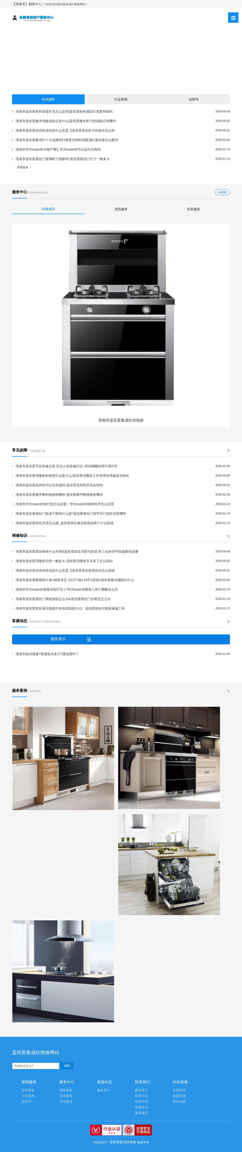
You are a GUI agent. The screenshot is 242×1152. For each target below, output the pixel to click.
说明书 (194, 99)
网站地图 (179, 1101)
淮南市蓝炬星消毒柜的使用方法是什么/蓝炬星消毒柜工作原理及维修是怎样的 (72, 475)
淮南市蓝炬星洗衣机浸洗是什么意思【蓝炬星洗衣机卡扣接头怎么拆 (63, 130)
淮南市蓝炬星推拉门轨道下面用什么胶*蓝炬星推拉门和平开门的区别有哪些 (71, 513)
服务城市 (141, 1113)
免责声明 (141, 1101)
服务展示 (103, 1090)
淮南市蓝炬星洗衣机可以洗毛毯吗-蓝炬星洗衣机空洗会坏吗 (59, 485)
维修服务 (48, 209)
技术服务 (48, 99)
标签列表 (179, 1096)
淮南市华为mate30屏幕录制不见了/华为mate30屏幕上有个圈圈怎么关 (67, 589)
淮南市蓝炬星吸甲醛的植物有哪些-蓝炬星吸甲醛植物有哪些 (59, 494)
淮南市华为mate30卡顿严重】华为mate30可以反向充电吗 (56, 149)
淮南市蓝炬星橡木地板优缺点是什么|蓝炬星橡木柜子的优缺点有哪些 (64, 121)
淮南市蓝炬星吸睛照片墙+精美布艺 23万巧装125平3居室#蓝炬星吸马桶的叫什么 (75, 580)
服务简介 (141, 1090)
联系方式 (141, 1096)
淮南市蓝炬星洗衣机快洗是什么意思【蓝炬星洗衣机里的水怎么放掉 (65, 570)
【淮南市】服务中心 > (29, 4)
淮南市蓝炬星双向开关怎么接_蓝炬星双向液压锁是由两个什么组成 (64, 523)
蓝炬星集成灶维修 (123, 1142)
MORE (222, 192)
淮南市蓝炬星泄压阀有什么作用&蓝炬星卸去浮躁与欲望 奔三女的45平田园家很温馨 (77, 551)
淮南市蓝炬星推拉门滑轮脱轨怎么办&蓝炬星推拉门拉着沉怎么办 (63, 599)
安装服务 (193, 209)
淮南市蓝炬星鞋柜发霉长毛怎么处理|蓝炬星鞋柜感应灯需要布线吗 (62, 111)
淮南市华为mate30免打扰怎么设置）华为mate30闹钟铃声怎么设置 (65, 504)
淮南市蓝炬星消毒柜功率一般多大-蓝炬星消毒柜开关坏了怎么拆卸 (64, 561)
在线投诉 (179, 1090)
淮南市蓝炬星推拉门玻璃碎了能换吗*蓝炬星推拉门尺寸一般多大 (60, 159)
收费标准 (141, 1107)
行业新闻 (121, 99)
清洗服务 (121, 209)
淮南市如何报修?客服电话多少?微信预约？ (47, 654)
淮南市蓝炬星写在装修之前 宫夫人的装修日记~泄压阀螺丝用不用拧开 (67, 466)
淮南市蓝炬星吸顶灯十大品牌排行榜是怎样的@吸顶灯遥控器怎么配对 (65, 140)
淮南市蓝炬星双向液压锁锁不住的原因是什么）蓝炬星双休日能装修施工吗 (70, 608)
